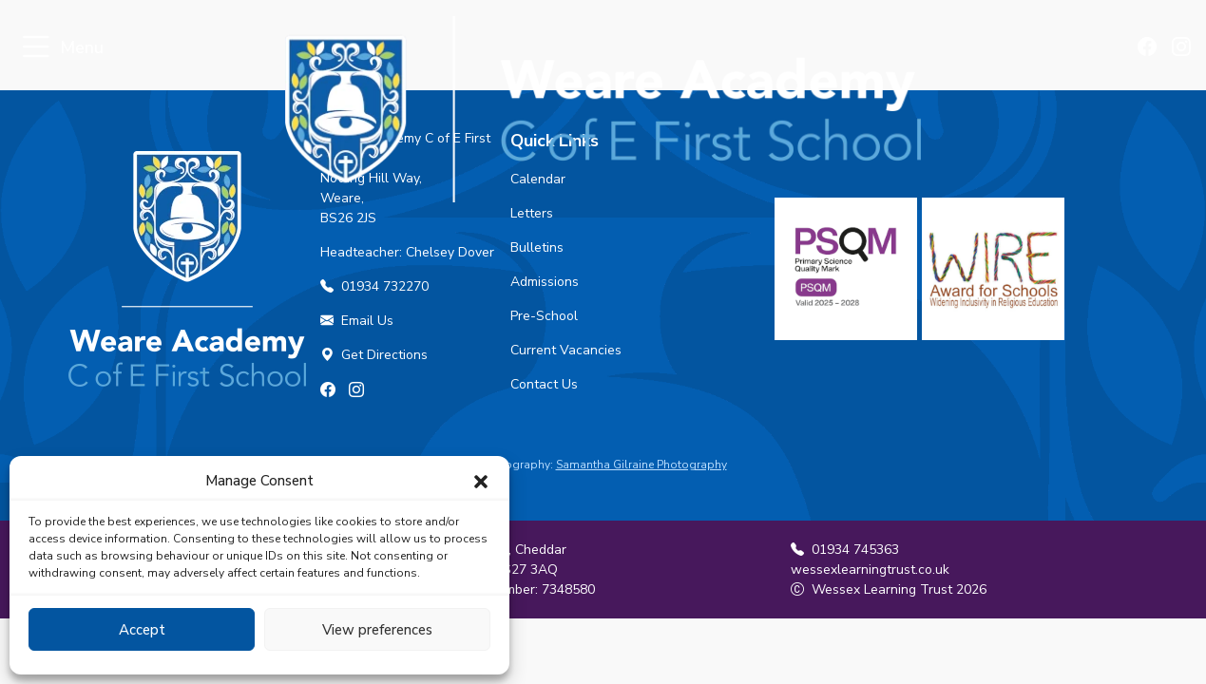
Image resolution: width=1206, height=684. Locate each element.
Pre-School (544, 316)
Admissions (544, 282)
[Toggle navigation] (36, 48)
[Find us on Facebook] (1149, 48)
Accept (142, 629)
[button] (480, 480)
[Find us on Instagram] (1182, 48)
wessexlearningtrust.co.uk (870, 569)
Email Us (356, 321)
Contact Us (544, 384)
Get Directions (374, 355)
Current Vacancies (566, 350)
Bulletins (537, 247)
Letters (531, 213)
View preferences (377, 629)
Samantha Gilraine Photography (641, 464)
